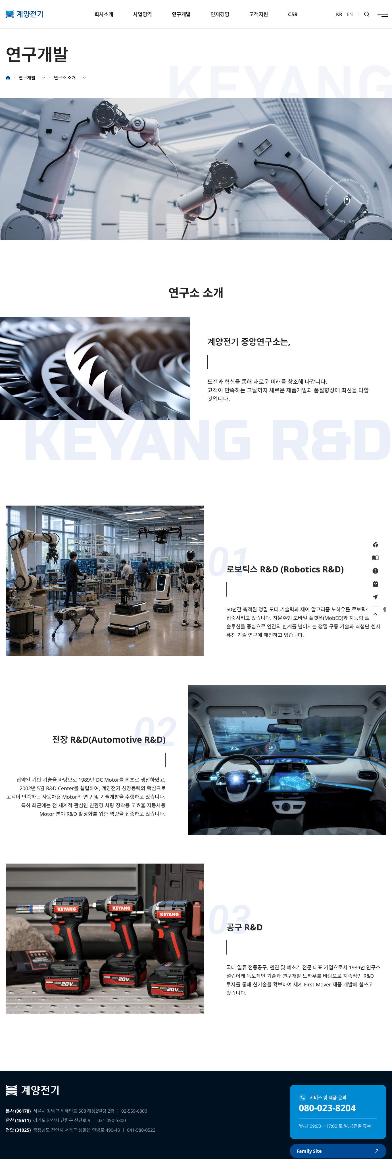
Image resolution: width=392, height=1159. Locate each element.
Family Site (312, 1151)
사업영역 (142, 14)
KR (339, 14)
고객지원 (258, 14)
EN (350, 14)
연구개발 (181, 14)
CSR (293, 14)
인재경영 (219, 14)
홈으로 (8, 78)
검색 (366, 14)
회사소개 (103, 14)
